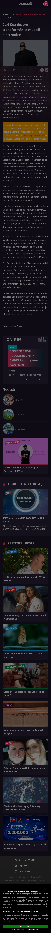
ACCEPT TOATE (25, 926)
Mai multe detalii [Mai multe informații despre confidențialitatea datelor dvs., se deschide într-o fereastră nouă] (40, 896)
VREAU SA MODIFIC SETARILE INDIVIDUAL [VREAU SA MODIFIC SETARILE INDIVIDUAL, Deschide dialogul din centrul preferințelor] (25, 929)
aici (15, 903)
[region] (25, 908)
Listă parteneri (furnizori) (8, 922)
